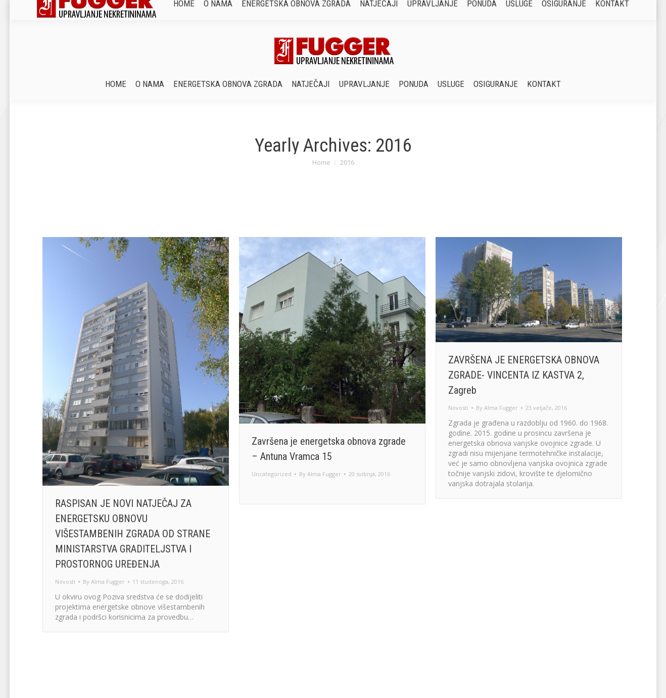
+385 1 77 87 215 (348, 9)
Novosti (65, 581)
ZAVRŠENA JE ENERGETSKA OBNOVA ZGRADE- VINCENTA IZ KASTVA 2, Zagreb (523, 375)
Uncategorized (272, 474)
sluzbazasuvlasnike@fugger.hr (437, 9)
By (104, 581)
